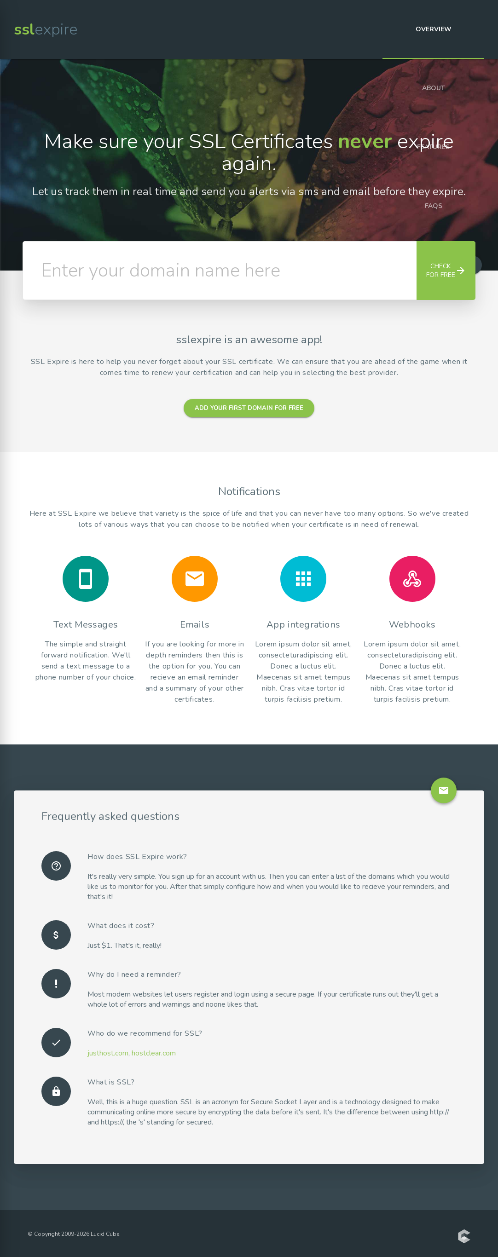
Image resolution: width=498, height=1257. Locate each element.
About (433, 88)
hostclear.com (154, 1053)
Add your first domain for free (249, 408)
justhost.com (107, 1053)
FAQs (433, 206)
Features (433, 147)
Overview (434, 29)
